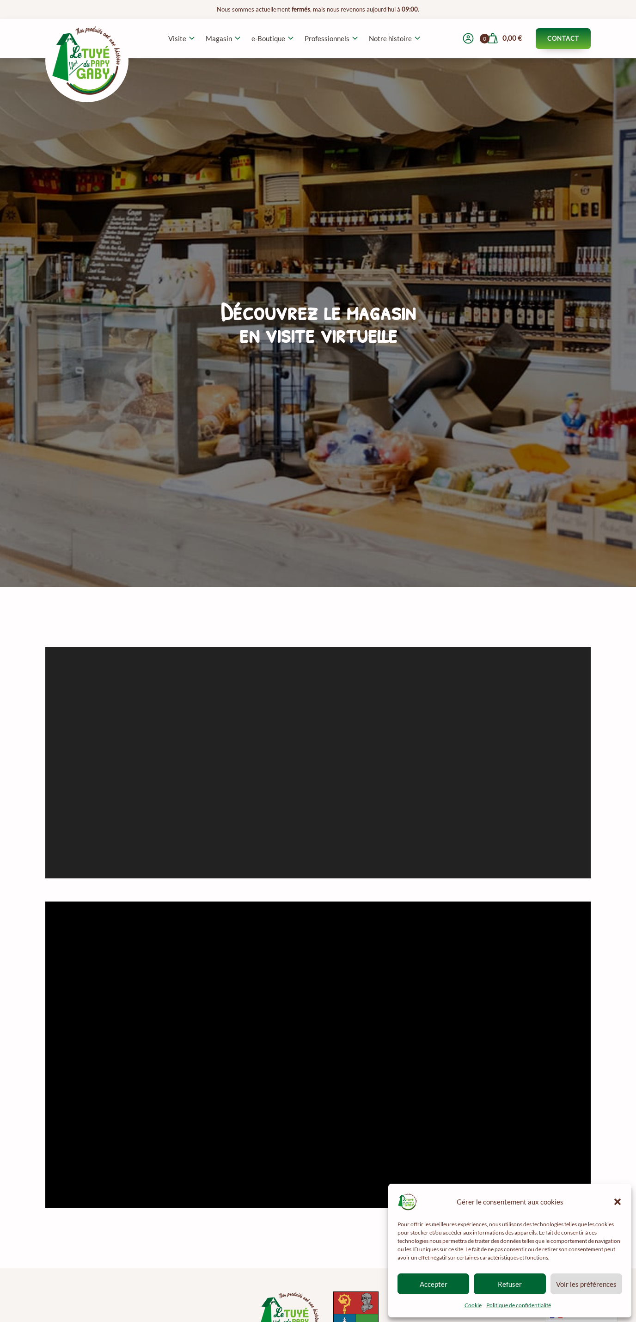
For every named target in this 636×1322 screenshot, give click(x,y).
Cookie (473, 1305)
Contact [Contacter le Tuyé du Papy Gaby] (563, 38)
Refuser (510, 1284)
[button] (617, 1201)
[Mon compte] (468, 38)
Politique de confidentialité (518, 1305)
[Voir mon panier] (504, 38)
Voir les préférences (586, 1284)
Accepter (433, 1284)
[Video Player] (318, 1055)
